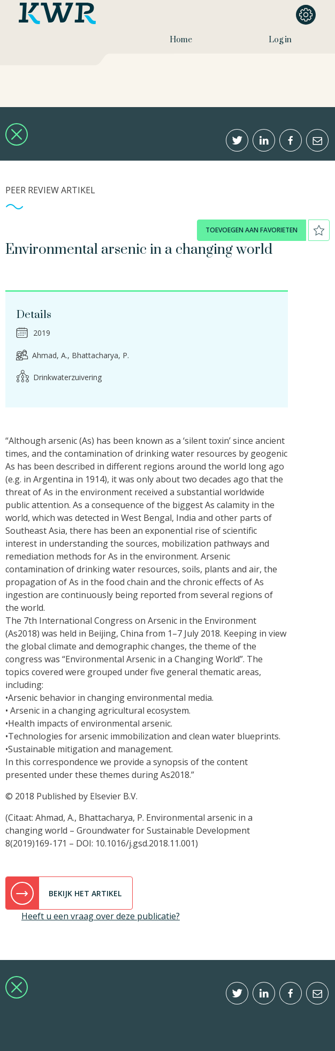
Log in (280, 40)
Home (181, 40)
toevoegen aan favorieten (251, 230)
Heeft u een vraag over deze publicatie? (100, 916)
